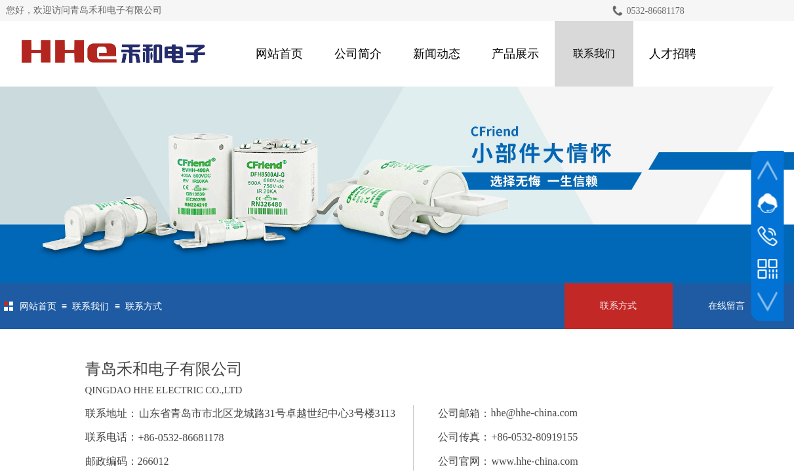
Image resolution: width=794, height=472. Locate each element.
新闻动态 (436, 53)
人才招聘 (672, 53)
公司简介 (358, 53)
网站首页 (279, 53)
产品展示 (515, 53)
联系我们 (594, 53)
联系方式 (143, 306)
